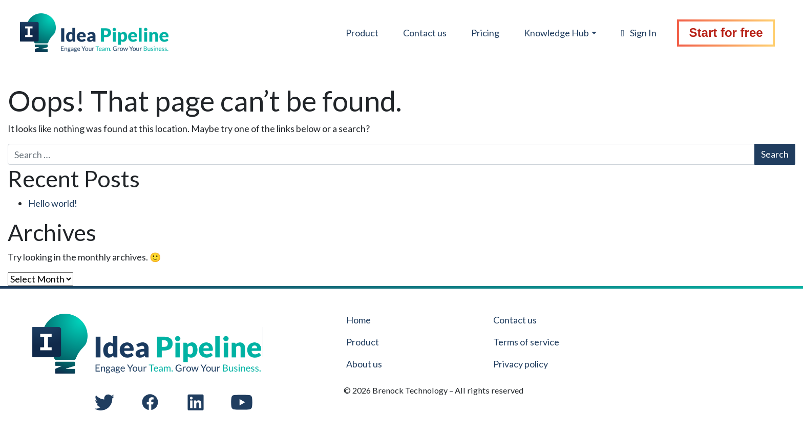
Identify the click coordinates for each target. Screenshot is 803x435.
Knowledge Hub (548, 34)
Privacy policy (520, 363)
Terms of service (526, 341)
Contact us (416, 34)
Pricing (477, 34)
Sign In (632, 34)
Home (358, 319)
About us (364, 363)
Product (353, 34)
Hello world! (52, 203)
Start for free (721, 34)
